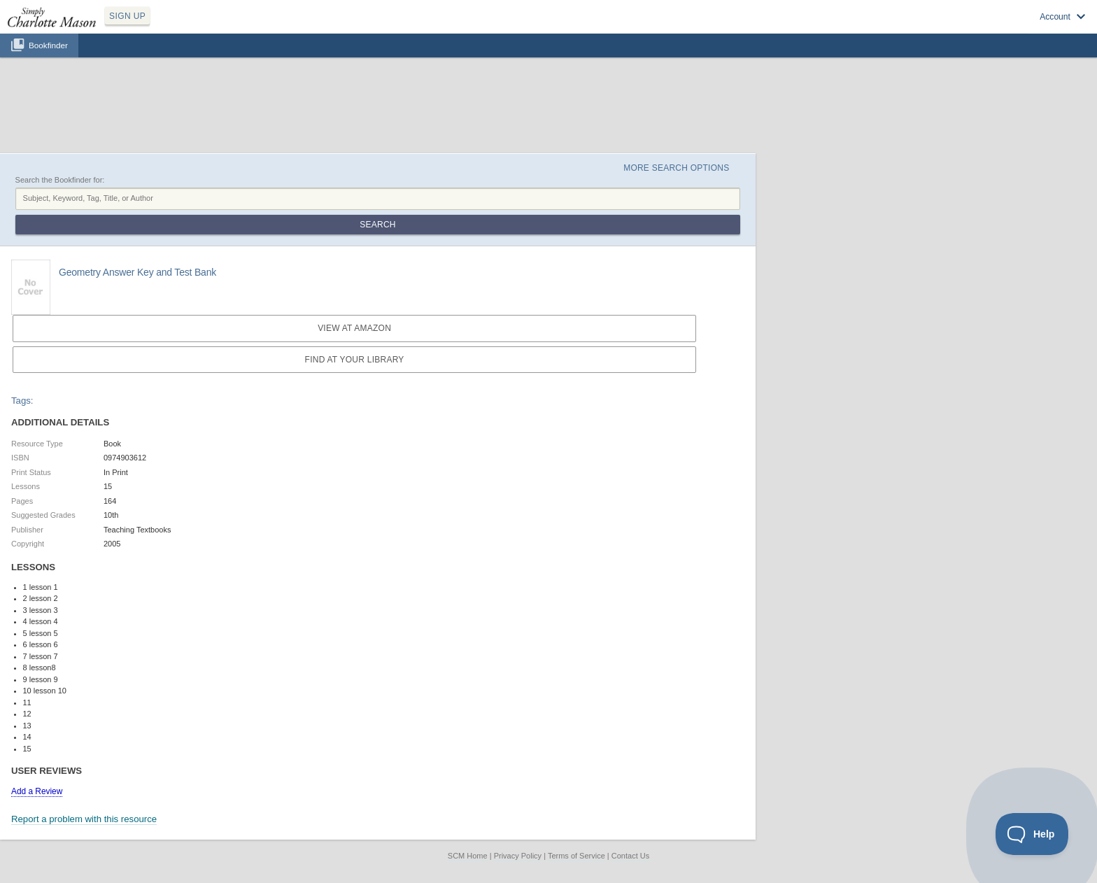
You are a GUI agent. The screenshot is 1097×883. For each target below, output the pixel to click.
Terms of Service (576, 856)
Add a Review (36, 791)
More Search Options (676, 168)
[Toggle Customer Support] (1032, 834)
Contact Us (630, 856)
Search (377, 224)
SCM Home (468, 856)
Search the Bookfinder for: (60, 180)
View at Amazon (354, 328)
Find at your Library (354, 360)
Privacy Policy (518, 856)
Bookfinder (48, 45)
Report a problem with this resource (84, 819)
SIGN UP (127, 16)
